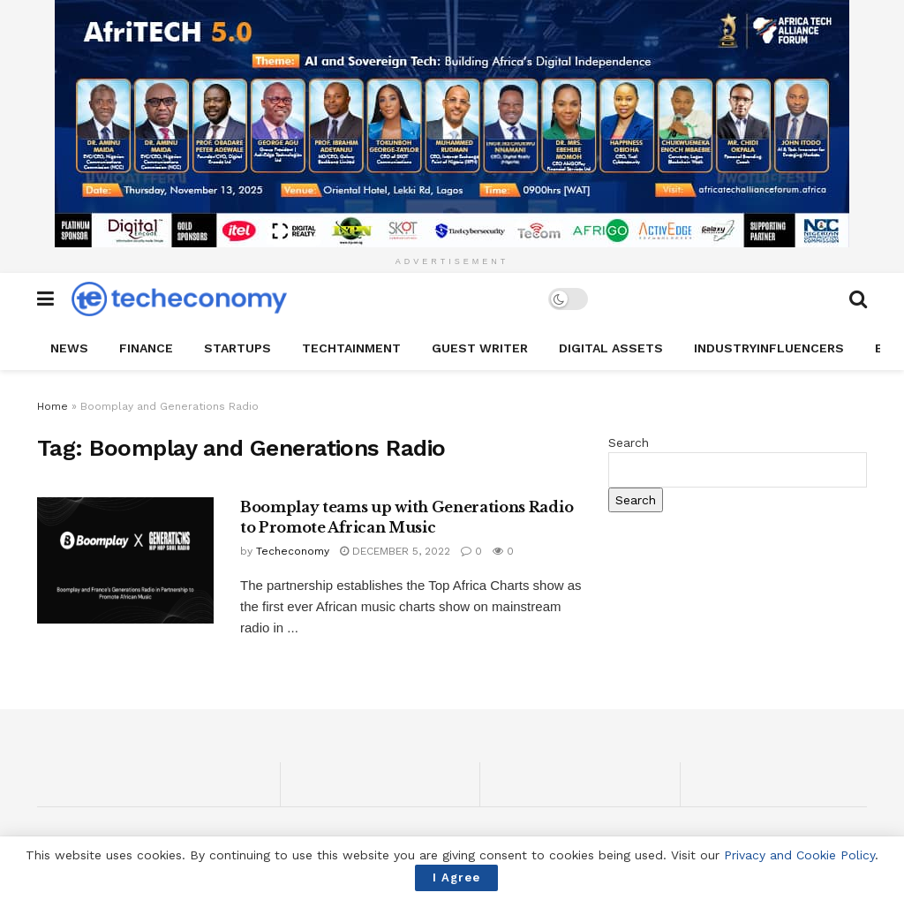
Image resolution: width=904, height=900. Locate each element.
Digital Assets (611, 348)
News (69, 348)
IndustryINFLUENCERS (769, 348)
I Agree (456, 877)
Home (52, 406)
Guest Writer (480, 348)
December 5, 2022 (395, 551)
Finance (146, 348)
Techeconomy (292, 551)
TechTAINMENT (351, 348)
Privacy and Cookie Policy (799, 855)
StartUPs (237, 348)
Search (628, 442)
